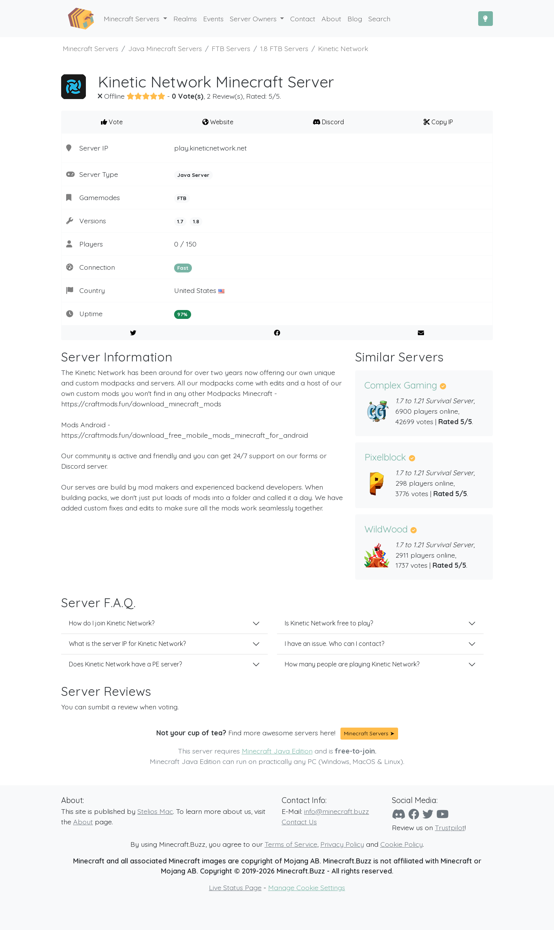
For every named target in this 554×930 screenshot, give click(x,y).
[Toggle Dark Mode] (485, 18)
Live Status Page (235, 887)
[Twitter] (427, 814)
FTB (181, 198)
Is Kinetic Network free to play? (329, 623)
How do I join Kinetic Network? (111, 623)
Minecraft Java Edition (277, 751)
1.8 (196, 221)
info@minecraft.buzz (336, 811)
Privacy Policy (342, 844)
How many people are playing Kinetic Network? (352, 664)
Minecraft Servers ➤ (369, 733)
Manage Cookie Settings (306, 887)
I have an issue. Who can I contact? (334, 643)
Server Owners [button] (254, 18)
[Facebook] (414, 814)
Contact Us (299, 821)
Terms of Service (291, 844)
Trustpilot (450, 827)
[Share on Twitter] (133, 332)
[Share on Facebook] (277, 332)
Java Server (193, 175)
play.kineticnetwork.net (210, 148)
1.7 (180, 221)
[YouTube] (442, 814)
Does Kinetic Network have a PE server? (125, 664)
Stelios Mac (155, 811)
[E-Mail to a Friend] (421, 332)
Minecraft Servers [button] (132, 18)
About (83, 821)
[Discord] (398, 814)
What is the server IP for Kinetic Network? (127, 643)
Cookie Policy (401, 844)
